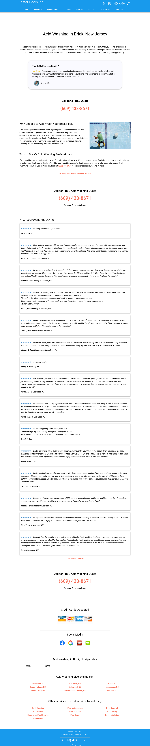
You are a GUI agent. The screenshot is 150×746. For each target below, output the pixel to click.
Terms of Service (92, 745)
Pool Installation (112, 700)
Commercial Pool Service (38, 700)
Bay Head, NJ (75, 668)
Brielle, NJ (112, 668)
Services (39, 10)
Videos (91, 10)
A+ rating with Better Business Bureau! (75, 159)
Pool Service (38, 696)
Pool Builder (38, 703)
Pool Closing (112, 696)
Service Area (52, 10)
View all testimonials (75, 543)
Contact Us (121, 10)
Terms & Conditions (81, 736)
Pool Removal (112, 693)
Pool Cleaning (38, 693)
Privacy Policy (66, 736)
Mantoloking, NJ (38, 676)
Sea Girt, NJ (112, 676)
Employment (105, 10)
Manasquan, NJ (112, 672)
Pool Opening (75, 696)
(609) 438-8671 (117, 3)
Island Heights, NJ (38, 672)
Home (26, 10)
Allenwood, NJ (38, 668)
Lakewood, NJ (75, 672)
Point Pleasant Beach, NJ (75, 676)
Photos (79, 10)
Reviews (67, 10)
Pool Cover (75, 700)
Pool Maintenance (74, 693)
